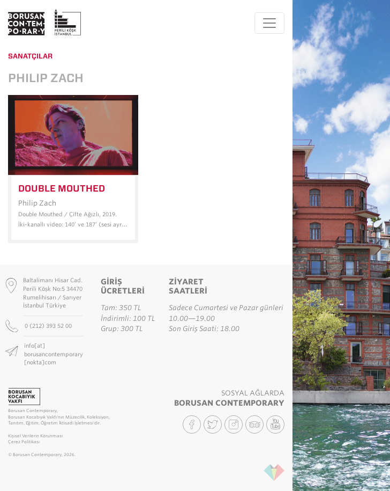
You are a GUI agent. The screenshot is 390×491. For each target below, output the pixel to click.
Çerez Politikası (24, 441)
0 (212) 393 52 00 (49, 326)
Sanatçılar (30, 56)
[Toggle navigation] (269, 23)
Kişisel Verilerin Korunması (35, 436)
